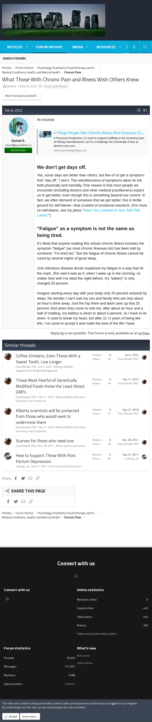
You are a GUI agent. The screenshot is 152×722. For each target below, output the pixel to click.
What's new (86, 648)
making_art (22, 466)
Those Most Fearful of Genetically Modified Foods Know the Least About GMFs (50, 386)
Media (78, 47)
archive (144, 333)
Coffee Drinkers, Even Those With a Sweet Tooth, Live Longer (48, 359)
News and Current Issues (71, 446)
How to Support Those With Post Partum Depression (46, 458)
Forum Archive (49, 47)
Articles (14, 47)
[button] (26, 46)
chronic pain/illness (55, 86)
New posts (83, 656)
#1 (145, 110)
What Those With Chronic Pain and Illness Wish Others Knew (70, 79)
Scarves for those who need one (45, 440)
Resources (106, 47)
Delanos (70, 684)
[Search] (145, 46)
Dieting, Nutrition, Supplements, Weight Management (45, 368)
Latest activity (85, 663)
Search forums (14, 58)
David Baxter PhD (26, 366)
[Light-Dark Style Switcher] (134, 46)
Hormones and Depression (65, 466)
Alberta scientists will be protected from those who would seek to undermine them (47, 416)
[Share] (139, 110)
